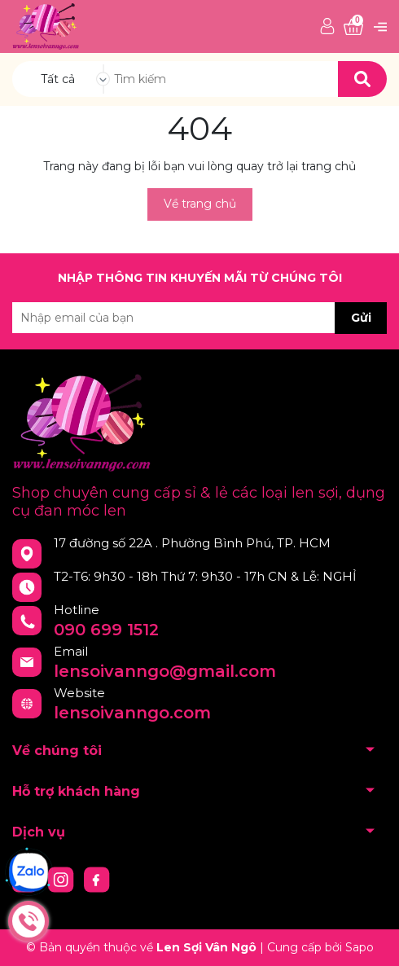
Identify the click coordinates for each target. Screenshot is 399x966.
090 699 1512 (106, 629)
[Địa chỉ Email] (199, 317)
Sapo (359, 947)
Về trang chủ (200, 203)
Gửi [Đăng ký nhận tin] (361, 317)
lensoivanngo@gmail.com (165, 671)
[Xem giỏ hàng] (353, 27)
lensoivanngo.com (132, 712)
